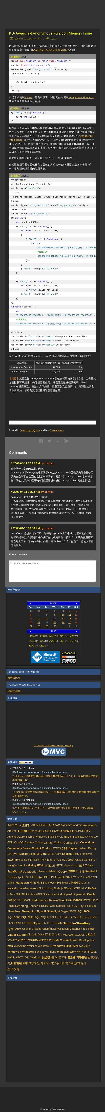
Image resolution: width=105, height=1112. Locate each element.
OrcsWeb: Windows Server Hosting (53, 745)
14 (39, 618)
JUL (44, 641)
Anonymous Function (81, 97)
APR (64, 636)
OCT (74, 641)
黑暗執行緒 (13, 677)
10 (63, 614)
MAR (54, 636)
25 (69, 622)
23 (55, 622)
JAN (34, 636)
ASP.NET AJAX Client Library (51, 49)
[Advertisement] (47, 401)
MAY (74, 636)
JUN (33, 641)
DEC (43, 645)
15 (46, 618)
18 (69, 618)
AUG (54, 641)
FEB (44, 636)
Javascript (25, 430)
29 (46, 626)
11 (69, 614)
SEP (64, 641)
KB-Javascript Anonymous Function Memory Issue (50, 33)
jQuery (28, 97)
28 (39, 626)
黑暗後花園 (13, 690)
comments (57, 430)
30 (55, 626)
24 (63, 622)
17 (63, 618)
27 (31, 626)
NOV (33, 645)
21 (39, 622)
